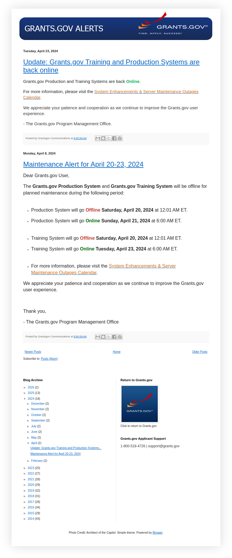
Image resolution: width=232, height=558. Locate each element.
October (36, 415)
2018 (31, 496)
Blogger (157, 532)
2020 (31, 484)
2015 (31, 513)
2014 (31, 518)
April (34, 443)
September (38, 420)
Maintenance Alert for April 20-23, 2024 (83, 164)
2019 (31, 490)
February (37, 460)
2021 (31, 479)
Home (117, 351)
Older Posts (199, 351)
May (34, 437)
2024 (31, 398)
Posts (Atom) (49, 358)
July (34, 426)
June (34, 431)
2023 (31, 468)
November (38, 409)
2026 (31, 387)
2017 (31, 502)
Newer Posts (33, 351)
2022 (31, 473)
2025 (31, 393)
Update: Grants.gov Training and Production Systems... (66, 448)
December (38, 403)
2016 (31, 507)
